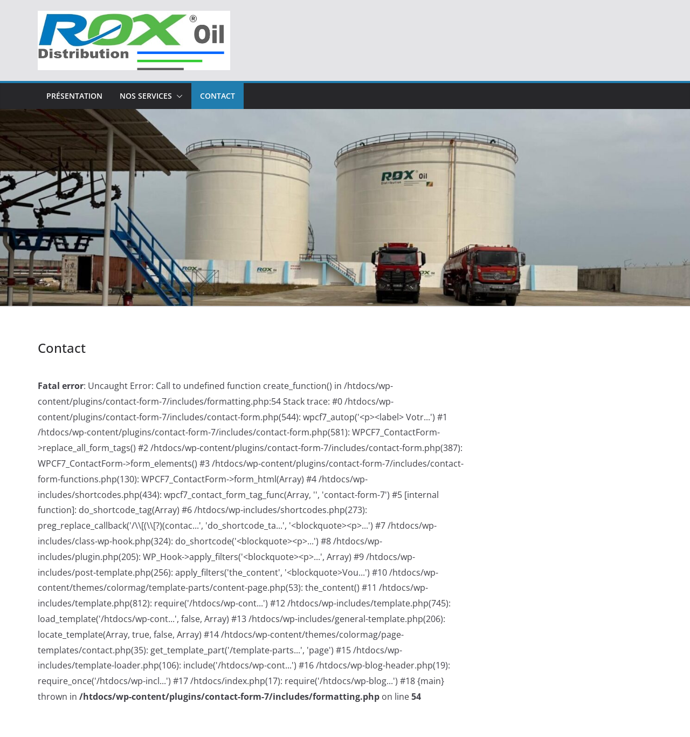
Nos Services (146, 96)
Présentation (74, 96)
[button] (177, 96)
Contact (217, 96)
